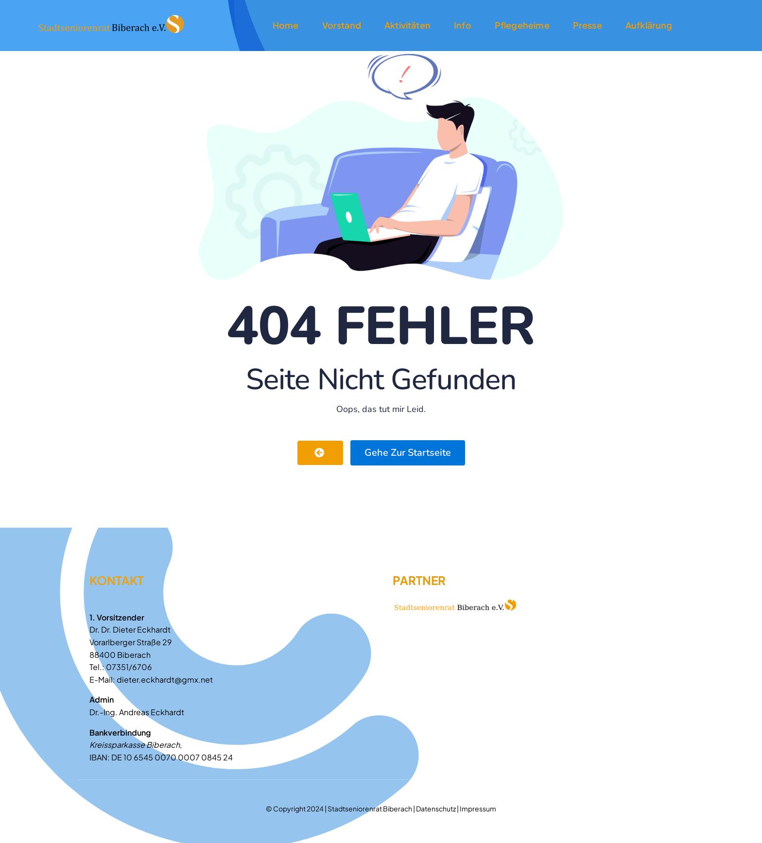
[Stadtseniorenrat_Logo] (111, 17)
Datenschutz (436, 808)
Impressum (478, 808)
